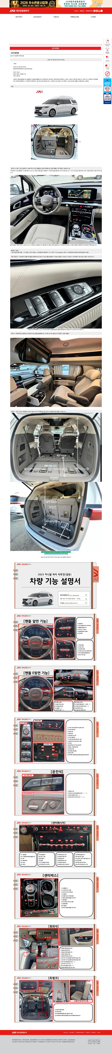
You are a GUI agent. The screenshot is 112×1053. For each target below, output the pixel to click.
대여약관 (94, 1032)
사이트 (98, 1032)
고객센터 (93, 17)
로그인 (76, 11)
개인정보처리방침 (80, 1032)
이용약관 (88, 1032)
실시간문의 (71, 1032)
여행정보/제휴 (74, 17)
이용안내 (56, 17)
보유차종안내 (37, 17)
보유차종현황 (55, 48)
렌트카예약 (18, 17)
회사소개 (66, 1032)
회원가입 (82, 11)
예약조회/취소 (89, 11)
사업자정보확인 (71, 1040)
